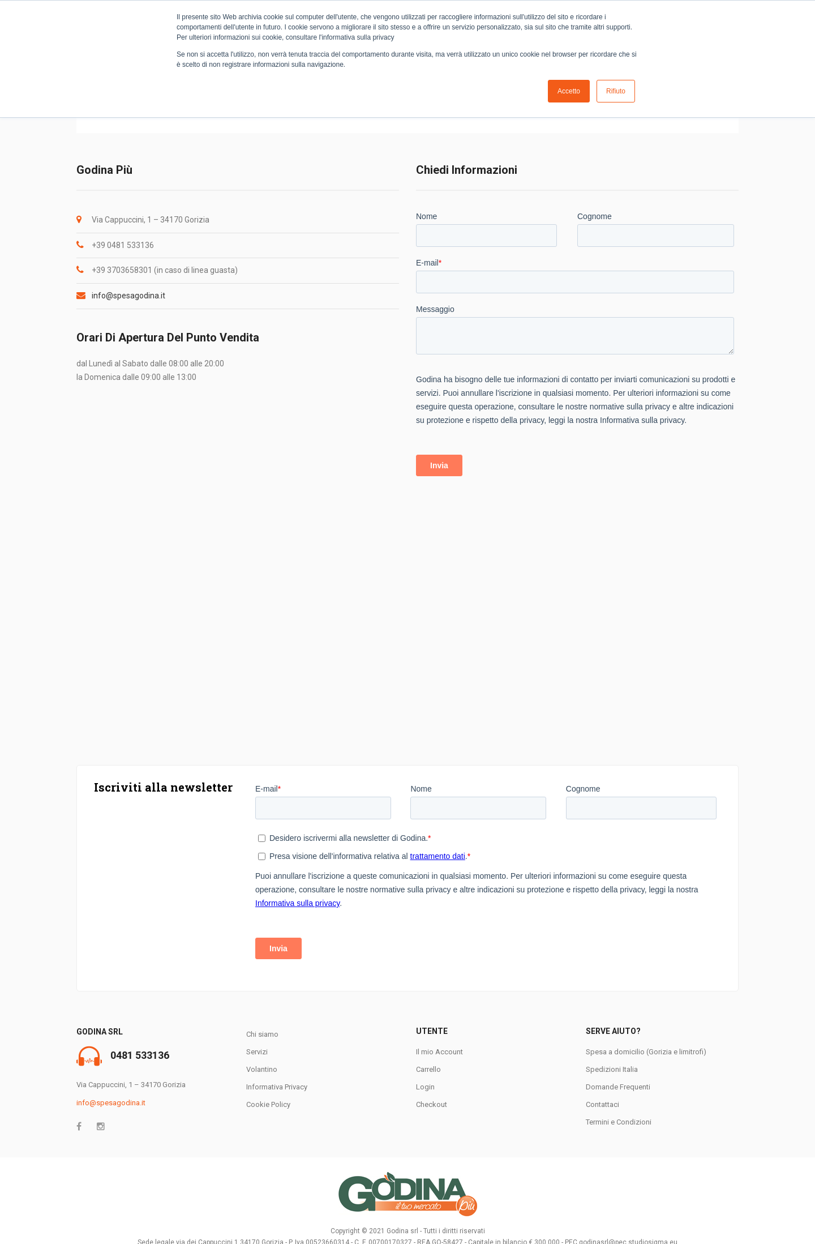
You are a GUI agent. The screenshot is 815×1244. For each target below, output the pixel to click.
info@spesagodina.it (128, 295)
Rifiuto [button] (615, 91)
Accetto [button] (568, 91)
